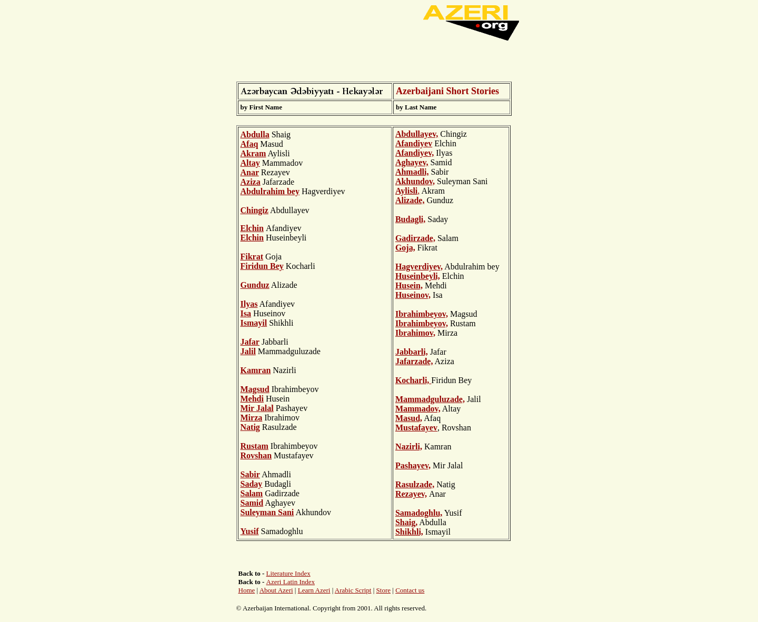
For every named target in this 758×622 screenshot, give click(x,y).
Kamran (256, 370)
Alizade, (410, 200)
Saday (252, 483)
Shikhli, (409, 531)
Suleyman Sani (267, 512)
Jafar (250, 341)
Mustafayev (416, 427)
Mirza (252, 417)
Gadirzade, (415, 238)
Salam (252, 493)
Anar (250, 172)
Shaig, (406, 522)
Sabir (250, 474)
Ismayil (254, 322)
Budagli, (410, 219)
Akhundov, (415, 181)
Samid (252, 502)
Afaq (249, 143)
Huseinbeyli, (417, 276)
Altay (250, 162)
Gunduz (255, 284)
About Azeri (276, 590)
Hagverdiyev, (419, 266)
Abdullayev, (416, 133)
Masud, (408, 418)
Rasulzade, (414, 484)
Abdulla (255, 134)
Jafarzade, (414, 361)
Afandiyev (413, 143)
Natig (250, 427)
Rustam (254, 446)
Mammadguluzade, (430, 399)
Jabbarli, (411, 351)
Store (383, 590)
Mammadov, (418, 408)
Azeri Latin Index (290, 582)
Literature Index (288, 573)
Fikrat (252, 256)
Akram (253, 153)
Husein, (409, 285)
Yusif (250, 531)
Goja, (405, 247)
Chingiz (254, 210)
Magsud (255, 389)
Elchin (252, 237)
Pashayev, (413, 465)
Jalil (248, 351)
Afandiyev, (414, 152)
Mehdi (252, 398)
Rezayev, (411, 493)
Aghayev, (411, 162)
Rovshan (256, 455)
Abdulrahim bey (270, 191)
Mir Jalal (257, 408)
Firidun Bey (262, 266)
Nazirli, (408, 446)
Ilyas (249, 303)
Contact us (409, 590)
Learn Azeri (314, 590)
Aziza (251, 181)
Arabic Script (353, 590)
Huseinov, (413, 294)
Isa (246, 313)
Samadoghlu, (418, 512)
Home (246, 590)
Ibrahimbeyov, (421, 313)
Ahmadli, (412, 171)
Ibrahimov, (415, 332)
